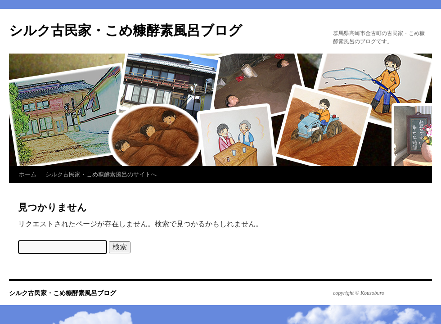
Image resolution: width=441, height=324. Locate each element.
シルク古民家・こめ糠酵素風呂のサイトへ (101, 174)
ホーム (27, 174)
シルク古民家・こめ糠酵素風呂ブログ (125, 30)
